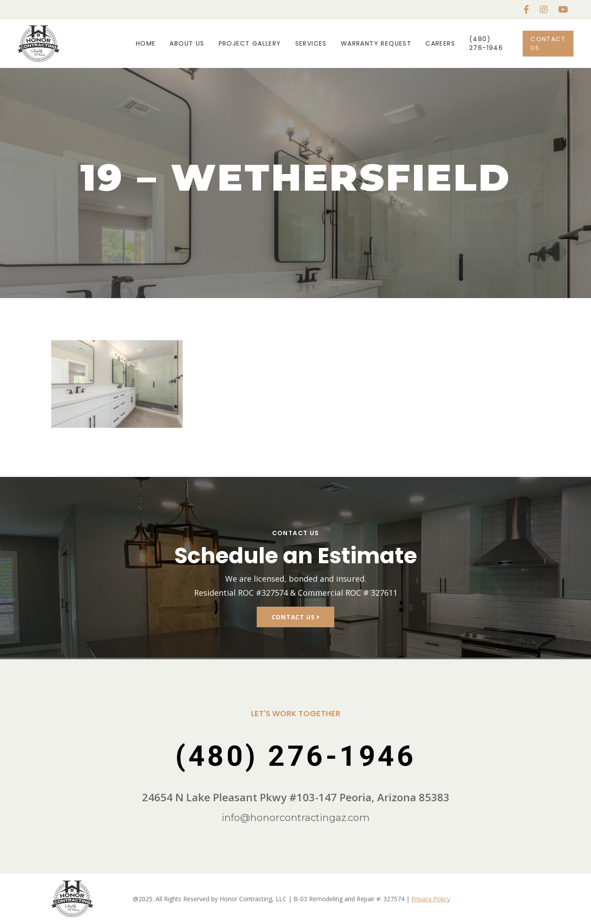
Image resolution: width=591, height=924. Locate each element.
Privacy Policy (430, 899)
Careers (440, 43)
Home (146, 43)
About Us (187, 43)
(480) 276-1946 (486, 43)
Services (311, 43)
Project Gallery (250, 43)
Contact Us (548, 43)
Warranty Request (376, 43)
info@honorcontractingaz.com (296, 818)
